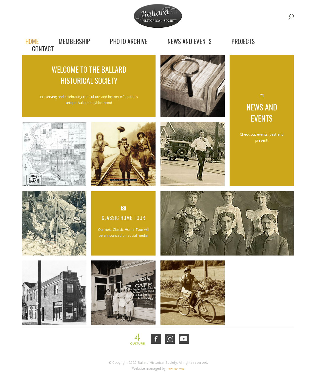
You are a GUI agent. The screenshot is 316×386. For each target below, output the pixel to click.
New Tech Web (175, 368)
